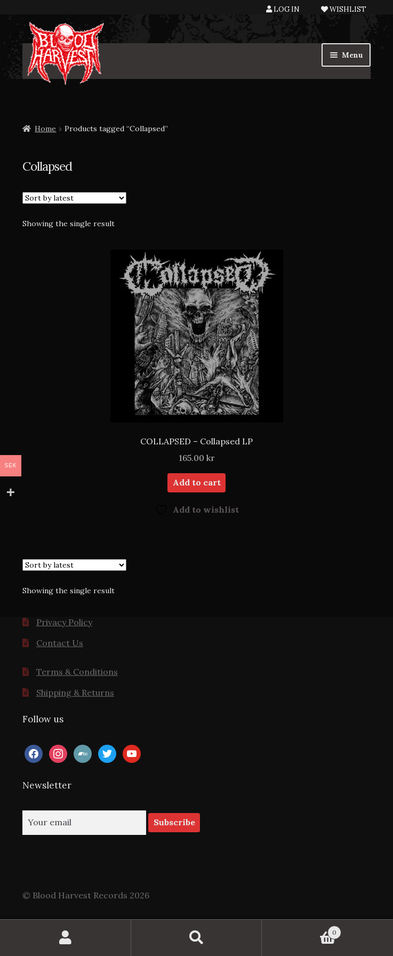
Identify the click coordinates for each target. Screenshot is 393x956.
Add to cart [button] (197, 482)
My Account (65, 938)
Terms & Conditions (77, 671)
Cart (301, 930)
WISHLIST (343, 9)
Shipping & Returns (75, 692)
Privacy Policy (64, 622)
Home (45, 128)
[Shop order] (74, 198)
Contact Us (59, 643)
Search (196, 938)
